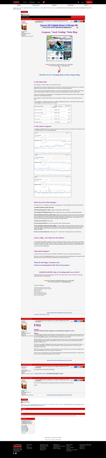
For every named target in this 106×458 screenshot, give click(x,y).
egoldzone (24, 367)
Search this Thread (81, 16)
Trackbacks (23, 429)
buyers (27, 415)
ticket (69, 415)
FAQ (27, 446)
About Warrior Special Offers (71, 449)
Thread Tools (73, 16)
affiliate (24, 415)
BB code (22, 425)
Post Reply (24, 11)
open (32, 415)
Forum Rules (23, 432)
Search (85, 5)
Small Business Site (62, 312)
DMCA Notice (58, 439)
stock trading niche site (58, 415)
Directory (68, 446)
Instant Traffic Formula (40, 373)
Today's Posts (70, 5)
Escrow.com (82, 447)
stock (44, 415)
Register (19, 5)
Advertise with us (36, 5)
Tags (22, 413)
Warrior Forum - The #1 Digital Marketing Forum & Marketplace (26, 7)
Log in (82, 2)
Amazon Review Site (52, 312)
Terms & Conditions (70, 447)
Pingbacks (23, 430)
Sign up (89, 2)
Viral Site (70, 312)
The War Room (43, 447)
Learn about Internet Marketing (59, 446)
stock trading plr (65, 415)
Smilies (22, 426)
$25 (22, 415)
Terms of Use (47, 439)
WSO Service (69, 450)
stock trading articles (49, 415)
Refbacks (23, 431)
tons (71, 415)
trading (74, 415)
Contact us (68, 448)
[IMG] (22, 427)
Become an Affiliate (57, 448)
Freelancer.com (83, 446)
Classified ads (42, 449)
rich (40, 415)
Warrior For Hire (43, 448)
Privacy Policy (53, 439)
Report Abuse (29, 447)
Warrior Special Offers (44, 446)
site (42, 415)
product (38, 415)
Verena (23, 21)
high (30, 415)
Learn (39, 2)
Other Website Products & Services (48, 7)
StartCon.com (82, 448)
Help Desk (54, 5)
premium (35, 415)
